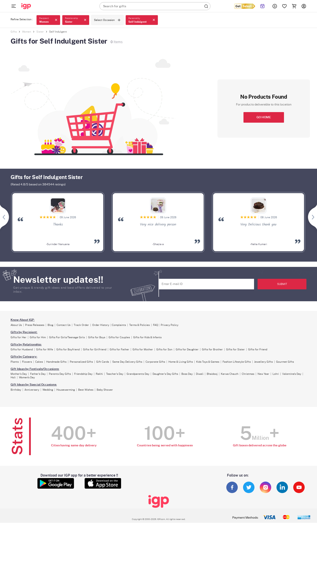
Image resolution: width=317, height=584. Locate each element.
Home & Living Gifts (180, 361)
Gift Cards (102, 361)
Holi (13, 377)
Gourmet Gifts (285, 361)
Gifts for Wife (44, 349)
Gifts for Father (119, 349)
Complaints (119, 325)
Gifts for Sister (235, 349)
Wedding (47, 389)
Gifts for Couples (119, 337)
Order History (100, 325)
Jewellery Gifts (263, 361)
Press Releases (34, 325)
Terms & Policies (139, 325)
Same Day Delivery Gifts (127, 361)
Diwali (199, 374)
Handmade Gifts (56, 361)
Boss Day (187, 374)
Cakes (39, 361)
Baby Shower (105, 389)
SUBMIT (282, 284)
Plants (15, 361)
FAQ (155, 325)
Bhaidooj (212, 374)
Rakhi (99, 374)
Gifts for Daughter (187, 349)
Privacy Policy (169, 325)
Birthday (16, 389)
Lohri (276, 374)
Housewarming (65, 389)
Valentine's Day (291, 374)
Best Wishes (85, 389)
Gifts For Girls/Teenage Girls (67, 337)
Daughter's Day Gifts (165, 374)
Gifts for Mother (143, 349)
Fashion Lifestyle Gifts (237, 361)
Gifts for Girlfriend (94, 349)
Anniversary (31, 389)
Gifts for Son (164, 349)
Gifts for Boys (96, 337)
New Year (263, 374)
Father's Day (38, 374)
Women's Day (27, 377)
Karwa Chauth (229, 374)
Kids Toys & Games (207, 361)
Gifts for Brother (212, 349)
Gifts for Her (18, 337)
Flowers (27, 361)
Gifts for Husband (22, 349)
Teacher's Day (114, 374)
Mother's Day (19, 374)
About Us (16, 325)
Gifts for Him (38, 337)
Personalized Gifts (81, 361)
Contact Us (63, 325)
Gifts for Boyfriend (68, 349)
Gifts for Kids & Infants (147, 337)
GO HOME (263, 117)
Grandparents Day (138, 374)
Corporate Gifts (155, 361)
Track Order (81, 325)
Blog (50, 325)
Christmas (248, 374)
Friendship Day (83, 374)
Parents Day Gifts (60, 374)
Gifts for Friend (257, 349)
